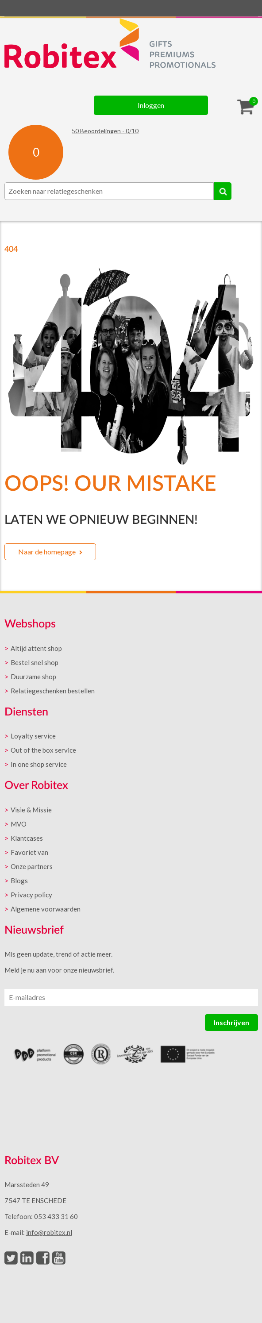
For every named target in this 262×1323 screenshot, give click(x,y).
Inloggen (151, 105)
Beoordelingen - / (105, 131)
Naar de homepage (47, 551)
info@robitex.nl (49, 1232)
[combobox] (109, 191)
